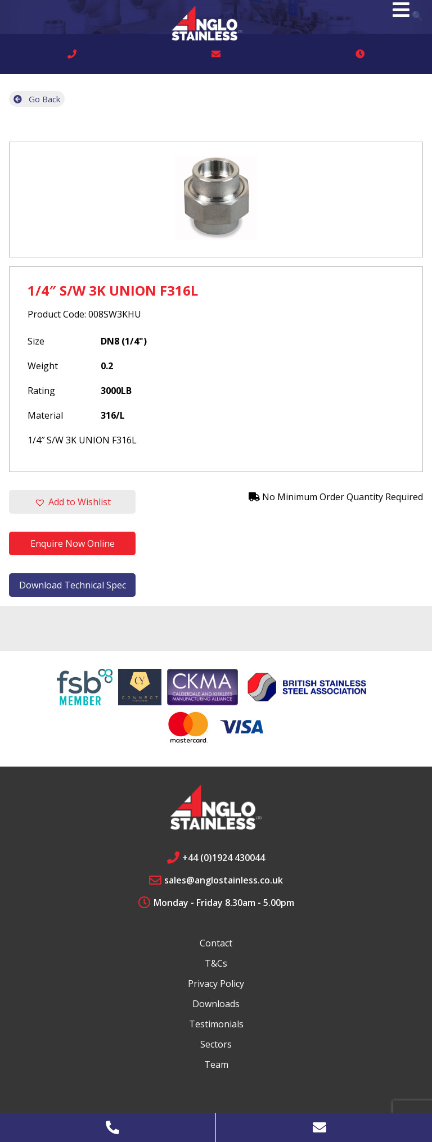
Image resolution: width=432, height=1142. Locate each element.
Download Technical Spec (72, 585)
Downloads (216, 1004)
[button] (72, 502)
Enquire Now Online (72, 543)
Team (216, 1064)
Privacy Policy (216, 983)
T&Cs (216, 963)
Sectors (216, 1044)
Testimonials (216, 1024)
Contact (216, 943)
